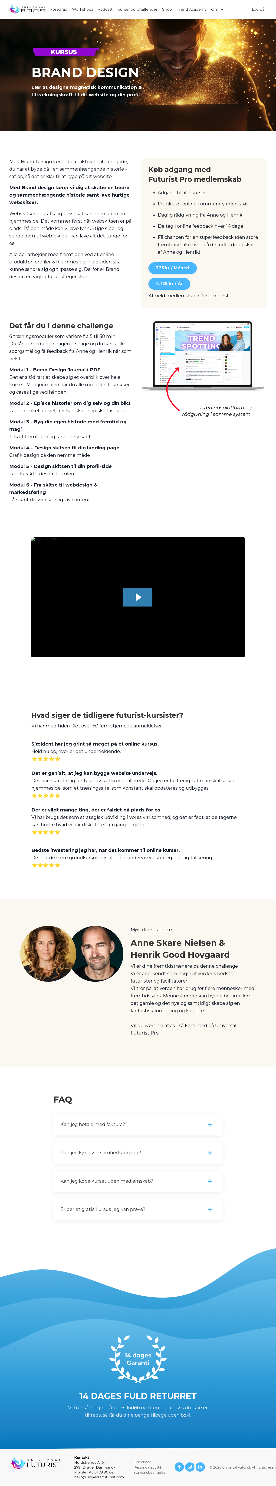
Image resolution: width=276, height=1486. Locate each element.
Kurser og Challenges (137, 9)
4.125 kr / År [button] (169, 283)
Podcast (105, 9)
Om (217, 9)
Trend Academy (192, 9)
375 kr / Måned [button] (172, 267)
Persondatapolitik (148, 1467)
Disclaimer (142, 1462)
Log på (258, 9)
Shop (167, 9)
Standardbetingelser (150, 1472)
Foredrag (58, 9)
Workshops (82, 9)
